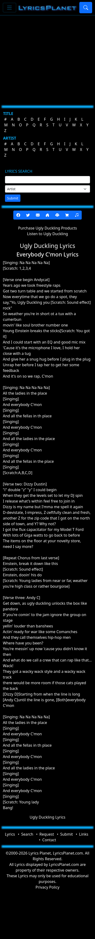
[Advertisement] (44, 58)
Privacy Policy (48, 887)
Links (83, 834)
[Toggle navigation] (9, 7)
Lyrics (10, 834)
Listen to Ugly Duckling (47, 233)
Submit (12, 198)
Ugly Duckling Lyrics (48, 817)
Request (46, 834)
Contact (49, 839)
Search (27, 834)
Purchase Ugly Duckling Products (47, 228)
